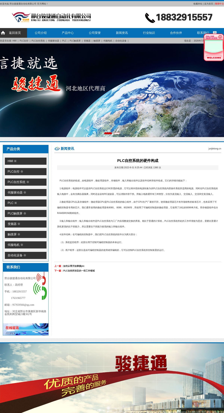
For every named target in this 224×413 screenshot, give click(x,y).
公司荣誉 (95, 32)
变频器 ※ (14, 223)
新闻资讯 (122, 32)
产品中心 (68, 32)
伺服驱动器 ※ (17, 192)
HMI (15, 40)
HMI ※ (12, 161)
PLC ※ (12, 203)
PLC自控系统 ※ (18, 182)
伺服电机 (107, 40)
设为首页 (208, 3)
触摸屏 (97, 40)
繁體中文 (219, 3)
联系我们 (203, 32)
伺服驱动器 (53, 40)
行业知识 (149, 32)
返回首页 (15, 32)
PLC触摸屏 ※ (17, 213)
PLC (64, 40)
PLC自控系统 (38, 40)
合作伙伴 (176, 32)
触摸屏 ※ (14, 234)
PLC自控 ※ (15, 171)
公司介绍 (41, 32)
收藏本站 (197, 3)
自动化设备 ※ (17, 255)
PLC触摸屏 (75, 40)
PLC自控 (24, 40)
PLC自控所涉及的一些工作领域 (79, 270)
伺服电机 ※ (15, 244)
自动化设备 (121, 40)
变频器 (87, 40)
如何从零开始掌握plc (73, 266)
